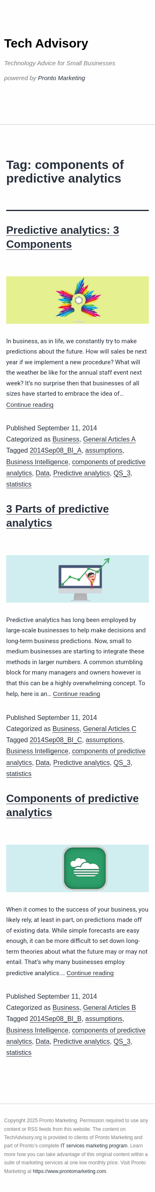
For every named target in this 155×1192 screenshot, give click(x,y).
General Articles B (109, 1007)
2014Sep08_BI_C (56, 739)
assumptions (103, 450)
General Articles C (109, 728)
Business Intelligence (37, 461)
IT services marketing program (94, 1146)
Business (65, 439)
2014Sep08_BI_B (55, 1018)
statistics (18, 484)
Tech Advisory (46, 43)
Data (43, 473)
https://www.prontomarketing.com (69, 1171)
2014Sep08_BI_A (55, 450)
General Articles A (109, 439)
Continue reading (29, 404)
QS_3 (122, 473)
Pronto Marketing (61, 77)
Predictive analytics (81, 473)
